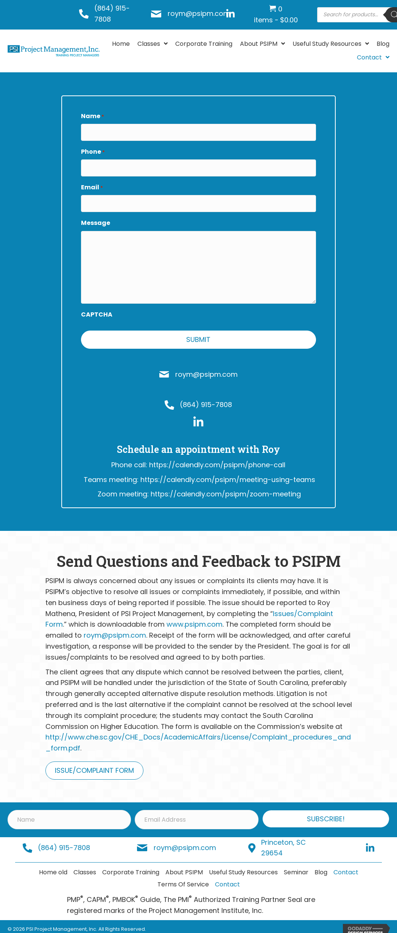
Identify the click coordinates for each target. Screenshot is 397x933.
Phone (93, 149)
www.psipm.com (195, 618)
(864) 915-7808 (206, 399)
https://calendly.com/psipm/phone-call (217, 459)
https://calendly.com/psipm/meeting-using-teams (227, 473)
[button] (325, 813)
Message (95, 217)
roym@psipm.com (199, 13)
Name (92, 116)
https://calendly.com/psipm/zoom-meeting (226, 488)
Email (92, 183)
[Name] (69, 813)
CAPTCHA (96, 308)
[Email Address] (196, 813)
